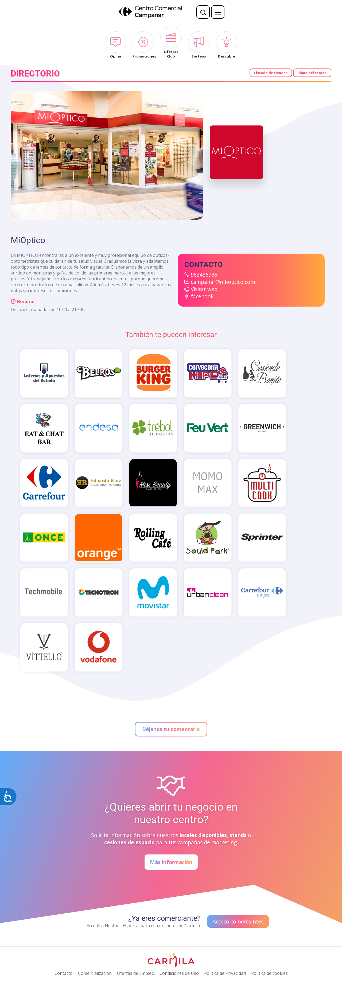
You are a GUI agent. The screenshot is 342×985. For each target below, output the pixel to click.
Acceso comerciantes (238, 921)
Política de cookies (269, 973)
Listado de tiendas (270, 72)
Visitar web (204, 289)
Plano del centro (312, 72)
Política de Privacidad (225, 973)
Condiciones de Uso (179, 973)
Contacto (64, 973)
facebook (202, 296)
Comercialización (95, 973)
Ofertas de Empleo (135, 973)
